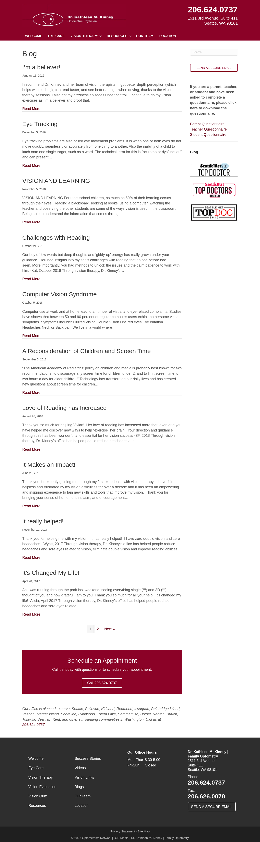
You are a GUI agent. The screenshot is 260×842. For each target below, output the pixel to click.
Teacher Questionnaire (208, 129)
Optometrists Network (96, 838)
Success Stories (88, 758)
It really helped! (43, 521)
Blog (194, 152)
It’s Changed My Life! (50, 572)
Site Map (144, 831)
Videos (80, 768)
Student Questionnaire (208, 135)
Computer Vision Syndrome (59, 294)
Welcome (33, 36)
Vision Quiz (37, 796)
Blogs (79, 787)
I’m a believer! (41, 67)
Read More (31, 109)
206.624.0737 (213, 9)
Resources (117, 36)
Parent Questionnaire (207, 124)
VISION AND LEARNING (56, 180)
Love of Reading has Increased (64, 407)
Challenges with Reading (56, 237)
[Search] (214, 52)
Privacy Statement (122, 831)
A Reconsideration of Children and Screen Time (86, 351)
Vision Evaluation (42, 787)
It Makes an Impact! (49, 464)
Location (167, 36)
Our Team (144, 36)
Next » (109, 629)
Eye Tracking (40, 124)
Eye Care (56, 36)
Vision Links (84, 777)
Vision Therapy (84, 36)
